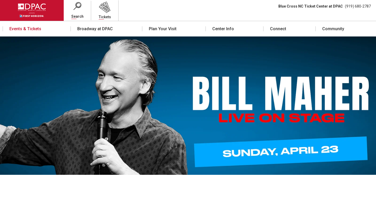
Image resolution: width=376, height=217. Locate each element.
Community (333, 28)
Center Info (223, 28)
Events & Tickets (25, 28)
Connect (278, 28)
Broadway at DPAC (95, 28)
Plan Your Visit (163, 28)
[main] (188, 126)
